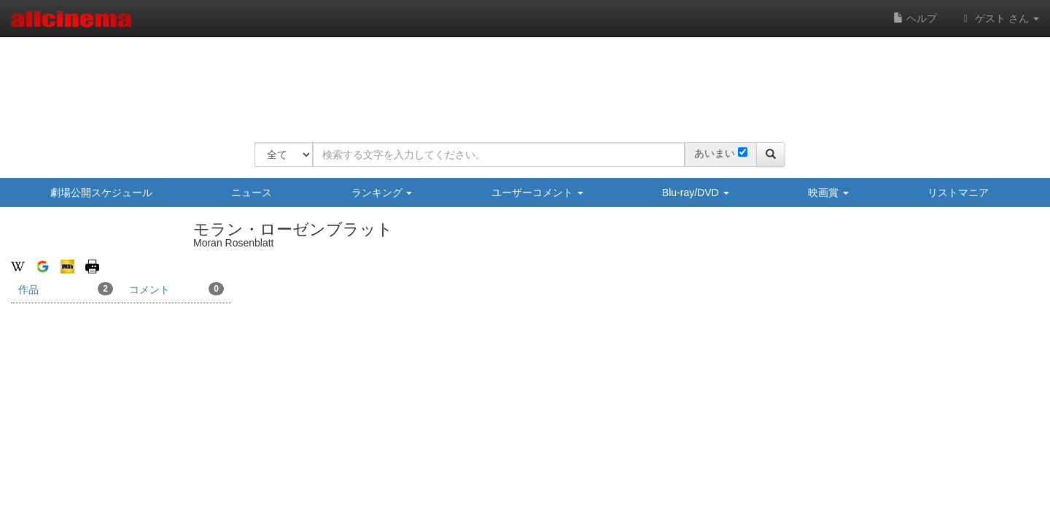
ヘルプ (915, 18)
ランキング (382, 192)
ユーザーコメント (537, 192)
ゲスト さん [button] (999, 18)
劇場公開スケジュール (101, 192)
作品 (65, 288)
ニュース (251, 192)
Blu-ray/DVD (695, 192)
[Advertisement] (519, 80)
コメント (176, 288)
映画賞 (828, 192)
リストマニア (958, 192)
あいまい (714, 153)
